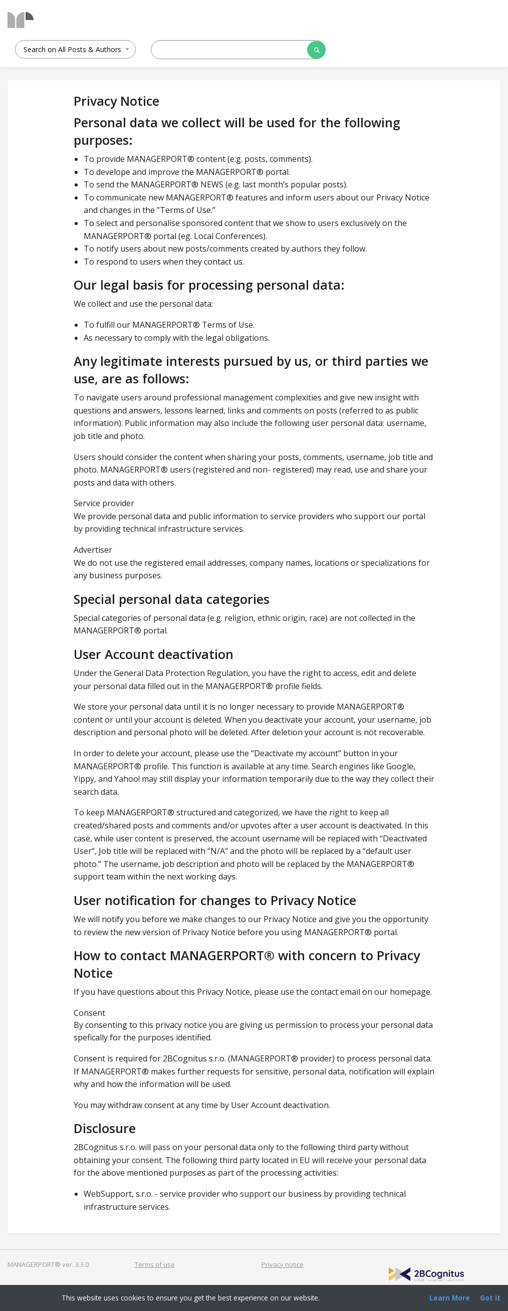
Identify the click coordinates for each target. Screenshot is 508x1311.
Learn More (449, 1297)
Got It (490, 1297)
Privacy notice (283, 1264)
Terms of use (155, 1264)
